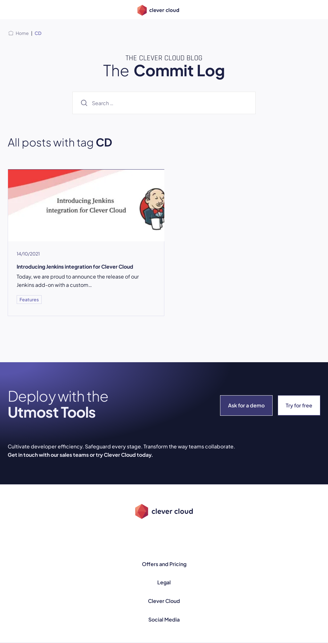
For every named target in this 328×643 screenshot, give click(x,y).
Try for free (299, 405)
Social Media (164, 619)
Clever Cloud (164, 600)
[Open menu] (11, 10)
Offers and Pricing (164, 564)
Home (22, 33)
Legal (164, 582)
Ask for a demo (246, 405)
